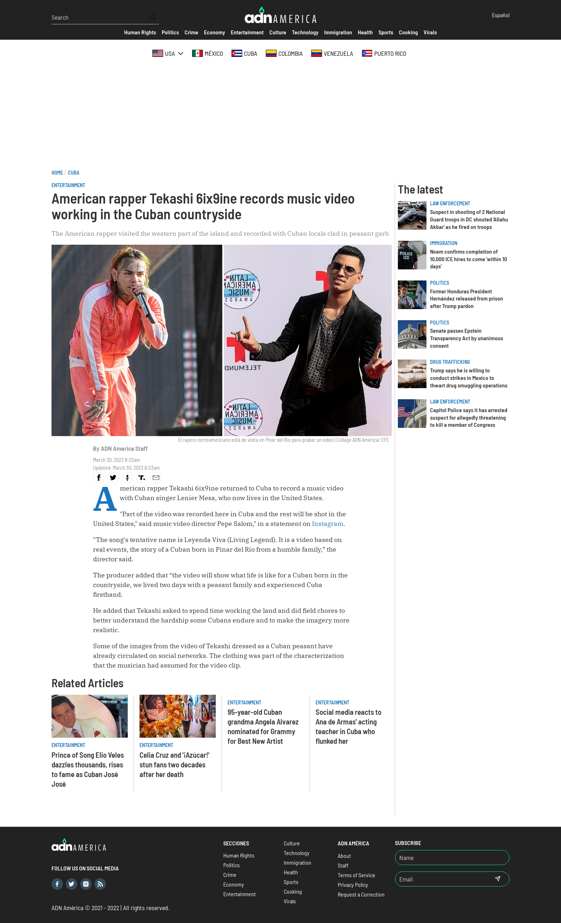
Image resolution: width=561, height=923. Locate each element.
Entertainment (68, 185)
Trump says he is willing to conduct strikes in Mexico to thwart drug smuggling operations (468, 378)
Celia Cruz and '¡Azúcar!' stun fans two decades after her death (174, 764)
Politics (439, 283)
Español (500, 14)
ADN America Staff (124, 448)
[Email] (440, 879)
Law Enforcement (450, 203)
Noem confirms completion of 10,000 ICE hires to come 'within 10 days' (468, 259)
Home (57, 173)
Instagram (327, 523)
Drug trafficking (450, 362)
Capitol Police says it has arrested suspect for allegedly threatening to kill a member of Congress (468, 417)
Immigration (443, 243)
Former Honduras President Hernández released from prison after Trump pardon (466, 298)
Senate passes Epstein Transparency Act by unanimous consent (466, 338)
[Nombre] (452, 857)
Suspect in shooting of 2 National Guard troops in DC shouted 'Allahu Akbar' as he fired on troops (469, 219)
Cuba (73, 173)
